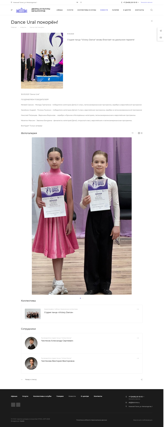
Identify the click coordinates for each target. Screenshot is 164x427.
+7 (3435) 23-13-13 (130, 2)
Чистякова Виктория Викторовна (57, 361)
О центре (85, 396)
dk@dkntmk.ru (134, 402)
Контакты (98, 396)
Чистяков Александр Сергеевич (57, 341)
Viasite (22, 421)
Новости (72, 396)
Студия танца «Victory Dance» (58, 312)
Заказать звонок (146, 2)
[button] (80, 298)
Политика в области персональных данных (91, 420)
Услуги (25, 396)
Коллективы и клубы (42, 396)
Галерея (60, 396)
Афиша (14, 396)
